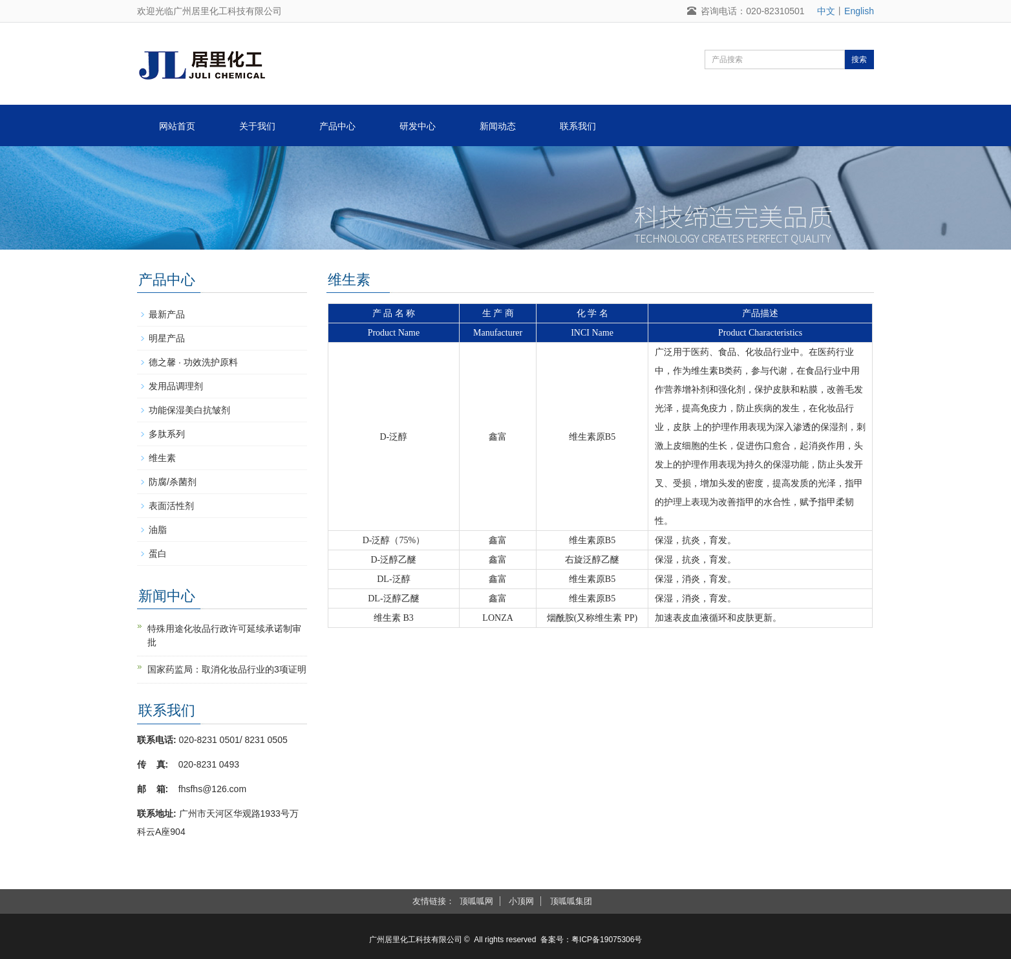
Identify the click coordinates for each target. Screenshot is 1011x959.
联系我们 (578, 126)
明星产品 (167, 338)
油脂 (158, 529)
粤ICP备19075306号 (606, 939)
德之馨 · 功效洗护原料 (193, 362)
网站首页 (177, 126)
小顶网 (521, 901)
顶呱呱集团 (571, 901)
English (859, 11)
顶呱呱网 (476, 901)
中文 (826, 11)
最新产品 (167, 314)
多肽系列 (167, 434)
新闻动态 (498, 126)
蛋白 (158, 553)
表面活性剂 (171, 506)
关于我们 (257, 126)
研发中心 (417, 126)
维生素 (162, 458)
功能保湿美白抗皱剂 (189, 410)
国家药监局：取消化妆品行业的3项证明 (226, 669)
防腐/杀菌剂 (173, 482)
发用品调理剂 (176, 386)
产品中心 (337, 126)
